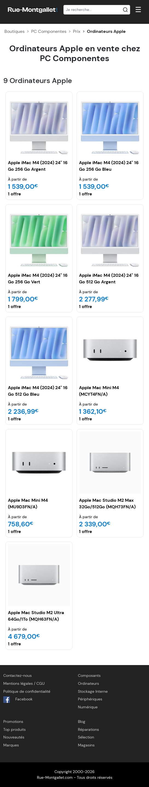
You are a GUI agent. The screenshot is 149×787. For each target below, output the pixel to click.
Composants (89, 675)
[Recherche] (96, 10)
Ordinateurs (88, 683)
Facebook (18, 699)
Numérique (88, 707)
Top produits (14, 729)
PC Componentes (48, 31)
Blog (81, 721)
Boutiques (14, 31)
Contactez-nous (17, 675)
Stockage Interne (93, 691)
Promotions (13, 721)
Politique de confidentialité (26, 691)
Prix (76, 31)
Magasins (86, 745)
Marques (11, 745)
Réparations (88, 729)
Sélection (86, 737)
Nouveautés (13, 737)
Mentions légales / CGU (24, 683)
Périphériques (90, 699)
